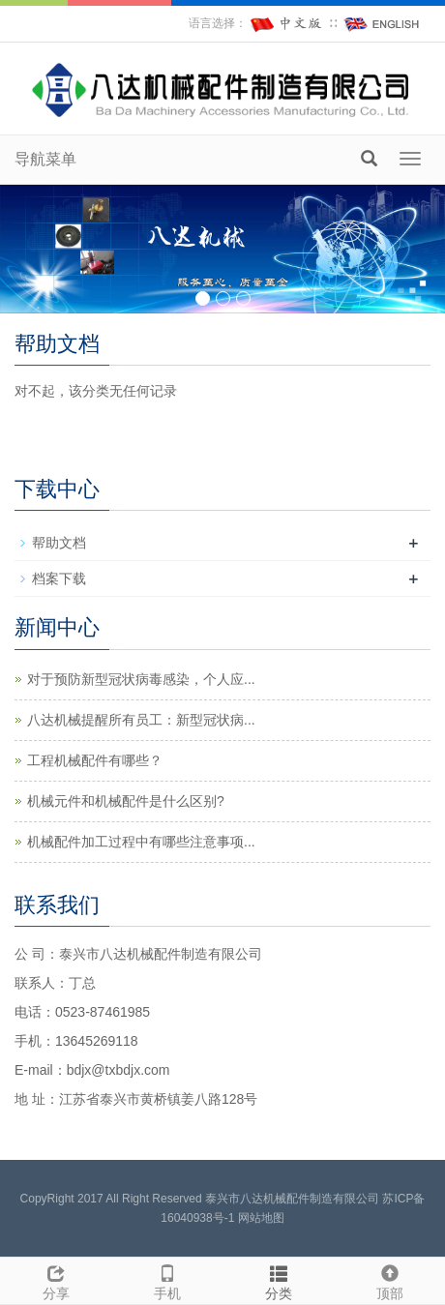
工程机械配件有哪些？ (95, 760)
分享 (55, 1280)
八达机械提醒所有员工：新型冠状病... (141, 719)
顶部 (389, 1280)
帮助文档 (59, 542)
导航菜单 (45, 159)
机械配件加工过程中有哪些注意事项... (141, 841)
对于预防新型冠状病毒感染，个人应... (141, 679)
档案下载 (59, 578)
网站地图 (261, 1218)
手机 (166, 1280)
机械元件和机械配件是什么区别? (125, 801)
